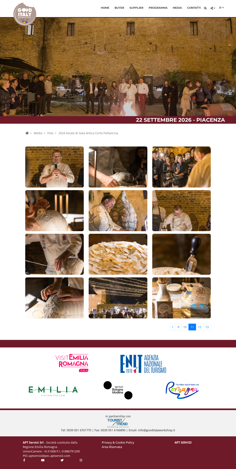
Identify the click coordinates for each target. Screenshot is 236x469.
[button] (205, 8)
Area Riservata (112, 447)
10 (185, 327)
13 (207, 327)
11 (192, 327)
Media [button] (177, 7)
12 (199, 327)
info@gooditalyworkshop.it (156, 430)
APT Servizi (183, 442)
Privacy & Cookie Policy (118, 442)
